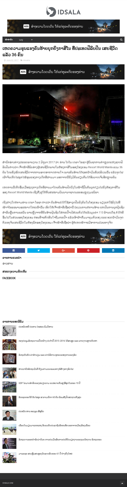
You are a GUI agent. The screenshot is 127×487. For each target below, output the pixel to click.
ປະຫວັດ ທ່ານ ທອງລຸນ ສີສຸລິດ (31, 411)
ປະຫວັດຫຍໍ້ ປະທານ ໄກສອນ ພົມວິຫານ (36, 326)
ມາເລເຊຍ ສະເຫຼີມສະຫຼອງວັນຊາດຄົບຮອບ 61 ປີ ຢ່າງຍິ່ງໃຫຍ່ (45, 453)
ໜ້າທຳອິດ (9, 40)
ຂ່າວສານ (26, 60)
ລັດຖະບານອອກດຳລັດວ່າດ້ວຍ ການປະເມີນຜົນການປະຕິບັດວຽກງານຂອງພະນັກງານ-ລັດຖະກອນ (60, 439)
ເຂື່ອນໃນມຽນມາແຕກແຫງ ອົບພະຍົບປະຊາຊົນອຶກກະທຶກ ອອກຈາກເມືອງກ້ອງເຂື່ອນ (54, 425)
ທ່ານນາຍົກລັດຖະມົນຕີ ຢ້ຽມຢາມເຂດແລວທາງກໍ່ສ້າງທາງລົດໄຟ (46, 369)
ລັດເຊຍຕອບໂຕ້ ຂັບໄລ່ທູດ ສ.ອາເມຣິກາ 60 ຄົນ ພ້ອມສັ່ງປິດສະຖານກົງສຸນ (50, 397)
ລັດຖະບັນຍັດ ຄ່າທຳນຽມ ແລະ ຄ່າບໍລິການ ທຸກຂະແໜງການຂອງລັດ (47, 355)
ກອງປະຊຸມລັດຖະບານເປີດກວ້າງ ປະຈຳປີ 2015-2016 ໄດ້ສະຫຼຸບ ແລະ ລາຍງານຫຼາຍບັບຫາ (58, 341)
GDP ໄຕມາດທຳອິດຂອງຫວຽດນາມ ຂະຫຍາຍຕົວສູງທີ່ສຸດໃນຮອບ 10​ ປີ (49, 383)
